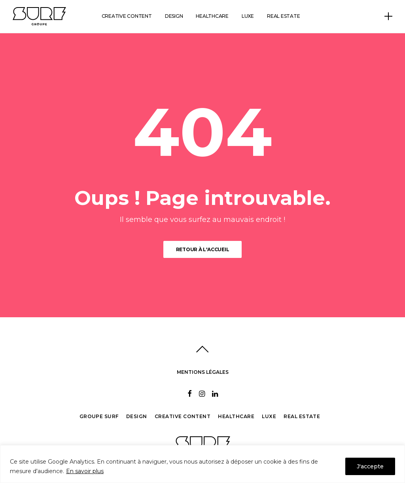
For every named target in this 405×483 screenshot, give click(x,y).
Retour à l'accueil (202, 249)
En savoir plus (85, 471)
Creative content (127, 16)
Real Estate (302, 416)
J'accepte (370, 466)
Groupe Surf (99, 416)
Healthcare (212, 16)
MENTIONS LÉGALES (203, 372)
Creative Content (183, 416)
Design (174, 16)
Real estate (283, 16)
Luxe (248, 16)
